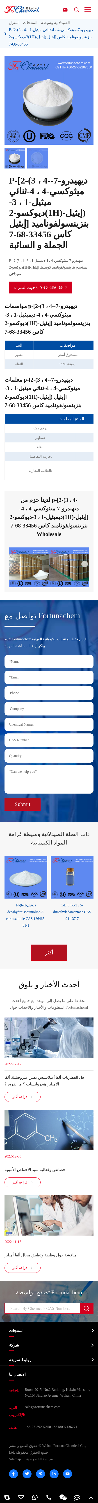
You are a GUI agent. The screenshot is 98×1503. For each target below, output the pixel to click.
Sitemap (15, 1459)
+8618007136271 (64, 1427)
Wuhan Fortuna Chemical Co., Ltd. (47, 1449)
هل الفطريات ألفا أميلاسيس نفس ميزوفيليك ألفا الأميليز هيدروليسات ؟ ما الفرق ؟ (44, 1080)
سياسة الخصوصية (39, 1459)
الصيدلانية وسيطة (55, 22)
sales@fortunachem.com (42, 1407)
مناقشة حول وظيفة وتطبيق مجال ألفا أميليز (41, 1255)
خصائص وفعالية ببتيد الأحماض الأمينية (35, 1169)
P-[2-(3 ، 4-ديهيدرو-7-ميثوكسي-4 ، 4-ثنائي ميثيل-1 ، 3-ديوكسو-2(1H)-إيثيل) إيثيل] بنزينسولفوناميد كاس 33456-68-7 (51, 37)
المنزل (14, 22)
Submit (22, 804)
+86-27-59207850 (38, 1427)
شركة (14, 1345)
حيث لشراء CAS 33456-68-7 (40, 287)
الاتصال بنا (17, 1374)
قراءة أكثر (22, 1097)
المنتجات (30, 22)
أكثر (49, 953)
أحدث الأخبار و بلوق (49, 984)
